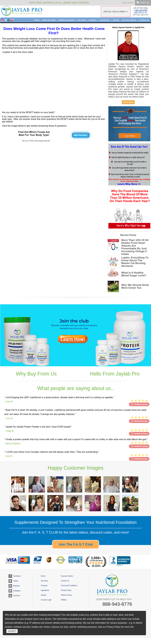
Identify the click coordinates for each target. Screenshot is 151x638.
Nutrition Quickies (67, 20)
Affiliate (63, 600)
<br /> (54, 80)
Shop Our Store (49, 20)
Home (36, 20)
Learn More (128, 102)
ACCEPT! (12, 631)
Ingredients (105, 20)
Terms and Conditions (69, 586)
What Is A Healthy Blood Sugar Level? (133, 274)
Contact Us (144, 20)
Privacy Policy (66, 590)
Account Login (46, 600)
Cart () (142, 2)
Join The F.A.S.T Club (75, 544)
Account (128, 2)
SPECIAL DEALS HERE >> (115, 11)
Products (93, 20)
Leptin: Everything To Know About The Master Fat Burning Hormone (134, 261)
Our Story (82, 20)
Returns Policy (66, 595)
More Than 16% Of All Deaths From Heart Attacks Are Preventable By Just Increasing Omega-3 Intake (135, 247)
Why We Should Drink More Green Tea (135, 286)
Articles (116, 20)
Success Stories (129, 20)
